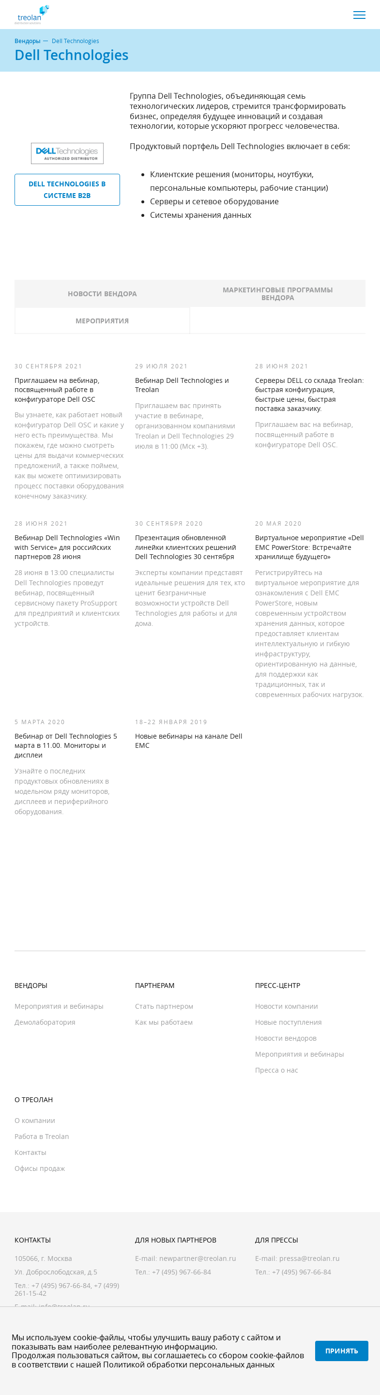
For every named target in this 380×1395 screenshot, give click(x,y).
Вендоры (28, 41)
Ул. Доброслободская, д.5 (56, 1271)
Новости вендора (102, 293)
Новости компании (286, 1006)
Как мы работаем (164, 1022)
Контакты (30, 1152)
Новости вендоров (286, 1038)
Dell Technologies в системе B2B (67, 189)
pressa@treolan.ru (309, 1258)
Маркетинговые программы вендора (278, 293)
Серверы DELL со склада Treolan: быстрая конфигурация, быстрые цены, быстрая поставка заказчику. (309, 394)
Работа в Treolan (42, 1136)
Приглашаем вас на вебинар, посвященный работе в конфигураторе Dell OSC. (304, 434)
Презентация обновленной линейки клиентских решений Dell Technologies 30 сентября (185, 547)
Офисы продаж (40, 1168)
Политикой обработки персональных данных (188, 1364)
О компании (35, 1120)
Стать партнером (164, 1006)
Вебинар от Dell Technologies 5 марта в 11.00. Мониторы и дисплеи (66, 745)
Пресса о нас (276, 1070)
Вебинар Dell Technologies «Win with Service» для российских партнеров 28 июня (67, 547)
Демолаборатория (45, 1022)
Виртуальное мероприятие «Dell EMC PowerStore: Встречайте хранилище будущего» (309, 547)
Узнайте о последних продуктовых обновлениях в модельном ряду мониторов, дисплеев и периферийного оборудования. (62, 791)
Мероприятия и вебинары (59, 1006)
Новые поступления (288, 1022)
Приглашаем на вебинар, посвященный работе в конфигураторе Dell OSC (57, 390)
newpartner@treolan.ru (197, 1258)
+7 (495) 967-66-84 (61, 1285)
